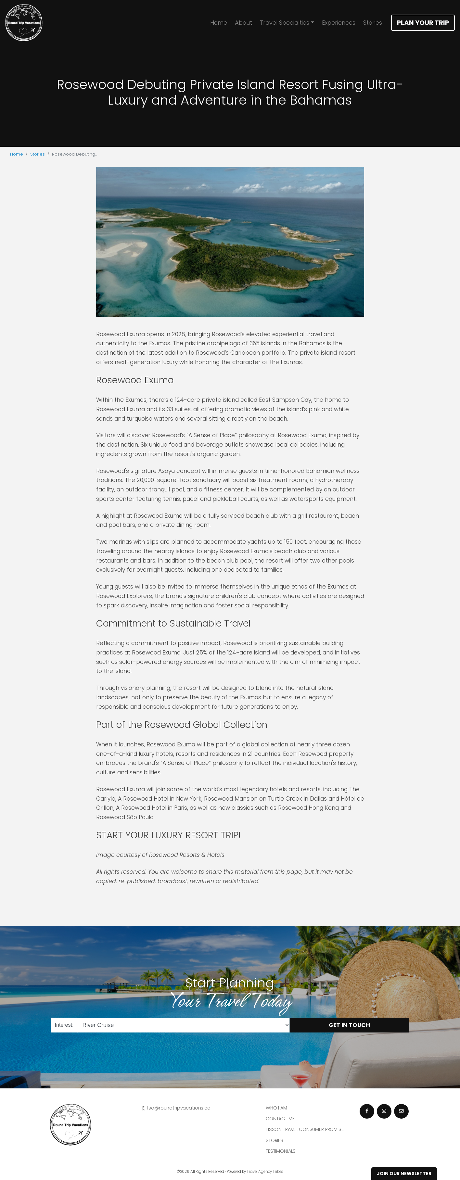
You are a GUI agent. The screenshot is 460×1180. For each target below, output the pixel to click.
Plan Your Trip (423, 22)
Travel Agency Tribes (265, 1171)
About (243, 23)
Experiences (338, 23)
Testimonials (281, 1151)
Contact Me (280, 1118)
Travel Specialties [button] (284, 23)
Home (218, 23)
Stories (372, 23)
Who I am (276, 1108)
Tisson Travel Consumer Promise (305, 1129)
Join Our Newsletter (404, 1173)
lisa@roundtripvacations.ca (179, 1108)
